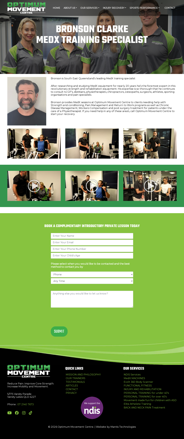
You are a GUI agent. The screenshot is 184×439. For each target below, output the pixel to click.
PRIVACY (71, 392)
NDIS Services (132, 374)
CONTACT (169, 8)
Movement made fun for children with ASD (150, 400)
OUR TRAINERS (75, 378)
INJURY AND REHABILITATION (142, 389)
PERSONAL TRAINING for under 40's (146, 392)
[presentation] (74, 317)
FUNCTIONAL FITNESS (138, 385)
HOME (56, 8)
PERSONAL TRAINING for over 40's (145, 396)
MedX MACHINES (134, 378)
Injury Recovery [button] (113, 8)
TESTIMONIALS (75, 381)
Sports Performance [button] (144, 8)
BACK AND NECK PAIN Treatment (144, 407)
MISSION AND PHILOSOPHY (83, 374)
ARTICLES (72, 385)
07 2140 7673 (25, 404)
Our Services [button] (88, 8)
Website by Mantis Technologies (116, 426)
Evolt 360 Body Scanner (138, 381)
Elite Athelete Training (137, 403)
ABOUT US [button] (69, 8)
